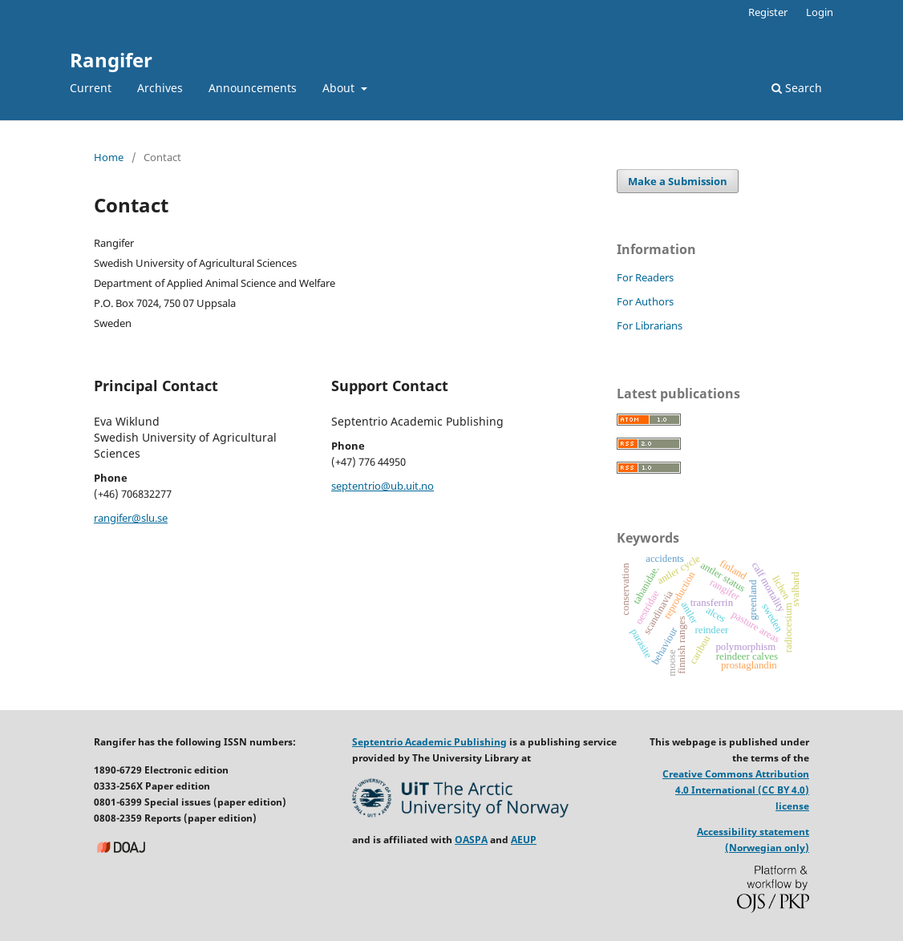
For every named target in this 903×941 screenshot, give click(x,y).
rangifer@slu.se (131, 518)
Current (90, 87)
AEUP (524, 839)
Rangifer (111, 59)
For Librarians (649, 325)
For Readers (645, 277)
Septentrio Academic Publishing (429, 742)
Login (819, 12)
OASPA (471, 839)
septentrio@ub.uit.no (382, 486)
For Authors (645, 301)
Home (109, 157)
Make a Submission (677, 181)
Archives (160, 87)
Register (768, 12)
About (340, 87)
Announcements (253, 87)
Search (796, 87)
